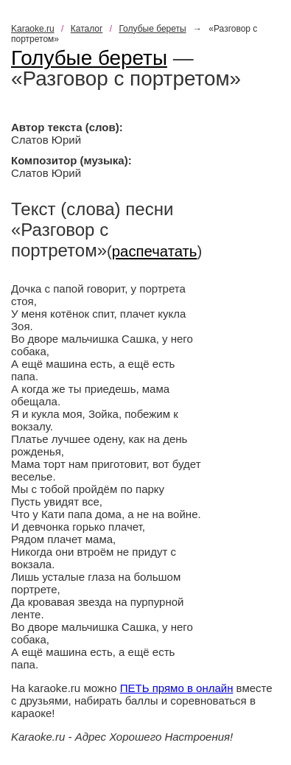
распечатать (154, 251)
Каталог (87, 29)
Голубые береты (152, 29)
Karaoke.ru (33, 29)
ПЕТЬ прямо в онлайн (177, 688)
